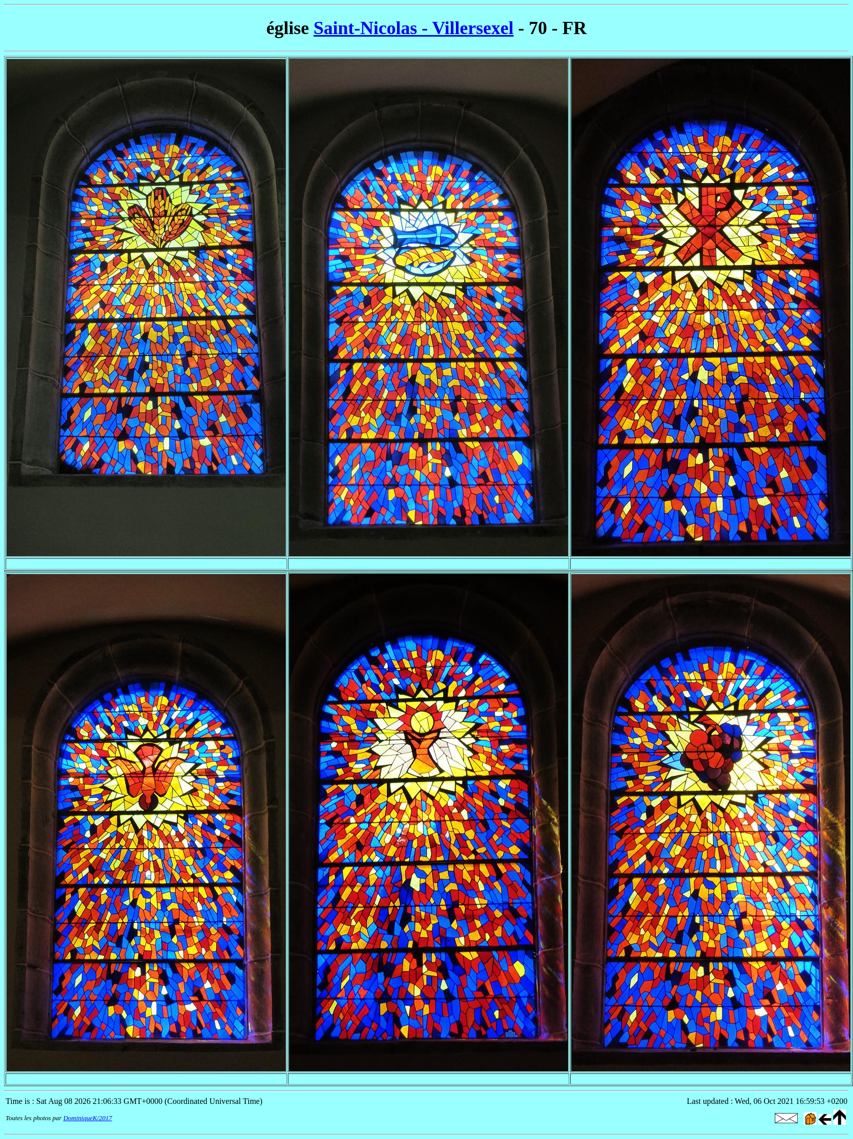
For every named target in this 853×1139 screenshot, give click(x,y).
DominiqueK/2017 (87, 1118)
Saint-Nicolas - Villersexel (414, 28)
